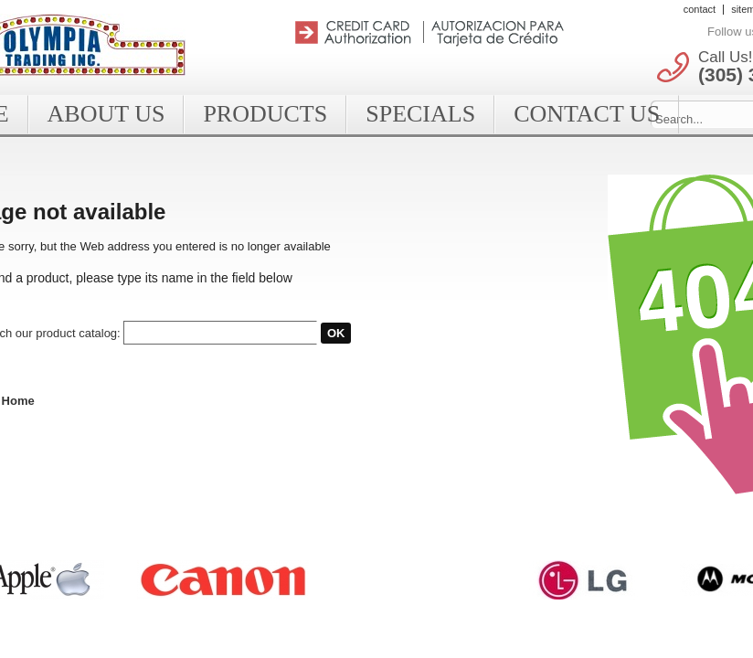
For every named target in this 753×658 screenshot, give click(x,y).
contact (700, 9)
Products (265, 114)
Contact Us (587, 114)
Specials (420, 114)
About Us (106, 114)
